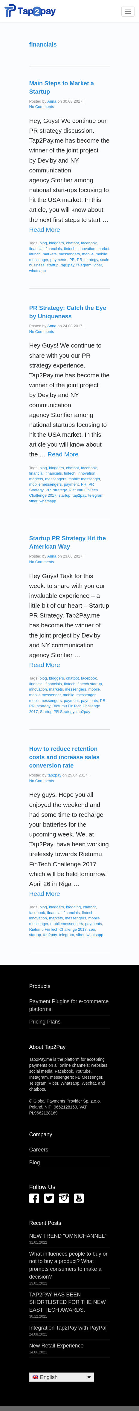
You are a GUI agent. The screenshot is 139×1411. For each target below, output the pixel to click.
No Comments (41, 106)
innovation (86, 248)
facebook (89, 243)
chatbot (72, 243)
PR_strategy (87, 259)
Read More (44, 229)
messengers (69, 254)
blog (43, 243)
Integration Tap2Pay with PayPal (68, 1328)
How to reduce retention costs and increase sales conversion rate (64, 757)
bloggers (56, 243)
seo (92, 929)
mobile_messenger (79, 695)
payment (71, 484)
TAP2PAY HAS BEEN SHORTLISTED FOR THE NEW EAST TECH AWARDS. (67, 1302)
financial (36, 248)
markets (49, 254)
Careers (38, 1150)
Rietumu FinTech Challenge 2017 (58, 929)
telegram (84, 265)
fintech (69, 248)
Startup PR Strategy (57, 711)
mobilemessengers (45, 484)
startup (53, 265)
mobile (88, 254)
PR (72, 259)
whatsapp (37, 270)
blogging (73, 907)
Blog (34, 1162)
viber (98, 265)
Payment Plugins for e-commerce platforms (69, 1005)
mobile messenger (84, 479)
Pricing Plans (45, 1022)
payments (58, 259)
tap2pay (67, 265)
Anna (51, 101)
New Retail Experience (56, 1346)
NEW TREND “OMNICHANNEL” (68, 1236)
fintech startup (89, 684)
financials (53, 248)
